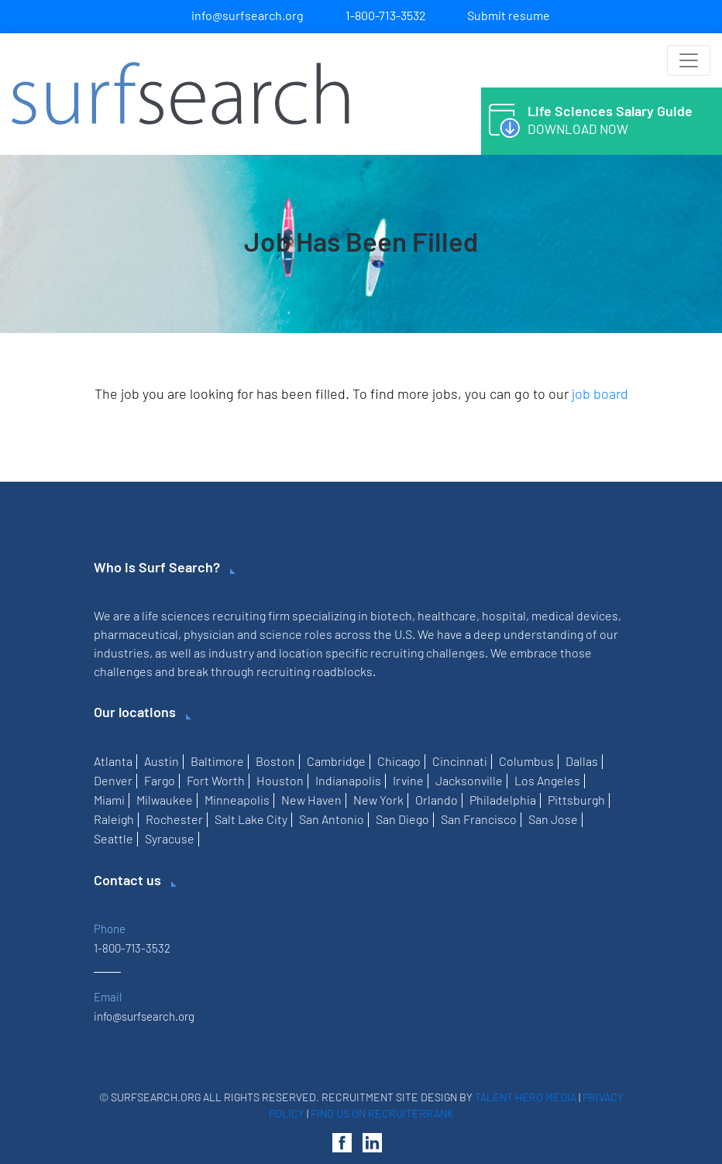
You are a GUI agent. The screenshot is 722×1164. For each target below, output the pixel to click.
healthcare (447, 615)
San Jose (553, 819)
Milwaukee (164, 799)
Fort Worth (216, 780)
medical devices (574, 615)
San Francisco (479, 819)
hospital (504, 615)
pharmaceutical (136, 634)
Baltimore (217, 761)
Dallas (582, 761)
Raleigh (114, 819)
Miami (109, 799)
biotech (391, 615)
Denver (113, 780)
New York (378, 799)
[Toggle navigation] (688, 60)
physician (209, 634)
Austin (161, 761)
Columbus (526, 761)
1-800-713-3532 (386, 15)
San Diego (402, 819)
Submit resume (508, 15)
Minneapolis (237, 799)
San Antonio (331, 819)
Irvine (408, 780)
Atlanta (113, 761)
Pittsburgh (576, 799)
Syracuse (169, 838)
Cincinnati (459, 761)
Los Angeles (547, 780)
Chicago (399, 761)
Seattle (113, 838)
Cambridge (336, 761)
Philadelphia (502, 799)
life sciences (176, 615)
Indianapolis (348, 780)
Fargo (159, 780)
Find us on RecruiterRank (382, 1113)
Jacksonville (469, 780)
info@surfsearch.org (247, 15)
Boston (275, 761)
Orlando (436, 799)
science (281, 634)
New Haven (311, 799)
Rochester (174, 819)
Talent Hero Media (525, 1097)
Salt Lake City (251, 819)
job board (600, 393)
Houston (280, 780)
